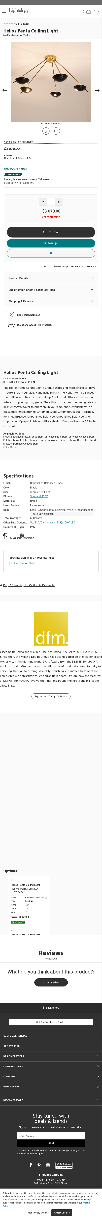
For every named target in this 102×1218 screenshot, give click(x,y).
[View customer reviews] (64, 1165)
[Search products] (82, 11)
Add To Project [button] (51, 243)
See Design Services (28, 314)
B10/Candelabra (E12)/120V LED (55, 522)
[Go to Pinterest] (46, 134)
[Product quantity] (51, 202)
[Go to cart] (96, 11)
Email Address (27, 1136)
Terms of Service (29, 1154)
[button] (4, 11)
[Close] (96, 1193)
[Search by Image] (89, 12)
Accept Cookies (62, 1213)
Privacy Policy (77, 1151)
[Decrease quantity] (43, 202)
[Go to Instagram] (48, 1165)
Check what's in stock (15, 169)
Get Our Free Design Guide (51, 1022)
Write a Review (51, 982)
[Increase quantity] (58, 202)
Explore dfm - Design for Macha (51, 696)
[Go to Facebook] (31, 1165)
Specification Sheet (24, 563)
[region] (51, 1203)
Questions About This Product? (34, 324)
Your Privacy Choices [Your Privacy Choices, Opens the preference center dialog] (38, 1213)
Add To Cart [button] (51, 232)
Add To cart (18, 922)
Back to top (51, 1007)
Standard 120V (39, 496)
